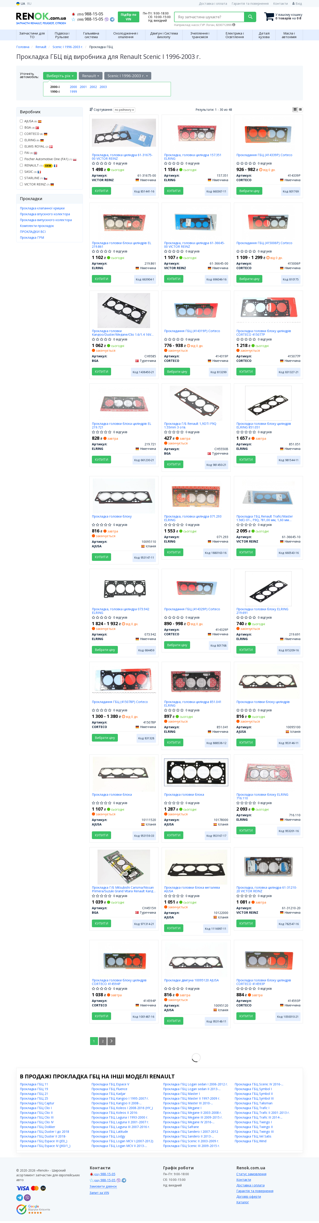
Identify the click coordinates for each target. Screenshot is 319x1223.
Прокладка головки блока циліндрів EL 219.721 (121, 426)
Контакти (280, 3)
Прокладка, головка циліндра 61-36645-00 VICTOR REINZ (194, 244)
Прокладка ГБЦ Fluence (109, 1091)
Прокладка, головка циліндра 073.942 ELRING (120, 611)
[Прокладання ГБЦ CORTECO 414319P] (196, 310)
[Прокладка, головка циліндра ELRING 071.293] (196, 496)
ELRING (32, 140)
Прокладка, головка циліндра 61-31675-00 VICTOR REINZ (122, 156)
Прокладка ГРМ (32, 237)
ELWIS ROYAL (36, 146)
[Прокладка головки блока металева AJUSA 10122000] (196, 868)
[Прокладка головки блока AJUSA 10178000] (196, 773)
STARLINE (33, 178)
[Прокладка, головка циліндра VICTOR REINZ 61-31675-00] (124, 132)
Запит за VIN (99, 1194)
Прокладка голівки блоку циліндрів (263, 703)
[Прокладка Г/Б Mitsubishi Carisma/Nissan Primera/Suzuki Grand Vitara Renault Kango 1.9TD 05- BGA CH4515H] (124, 868)
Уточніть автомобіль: (29, 75)
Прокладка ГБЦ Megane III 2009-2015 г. (193, 1119)
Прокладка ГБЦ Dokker (37, 1128)
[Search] (250, 17)
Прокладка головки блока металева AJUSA (192, 890)
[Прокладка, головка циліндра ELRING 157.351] (196, 134)
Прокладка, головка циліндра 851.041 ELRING (192, 704)
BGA (29, 127)
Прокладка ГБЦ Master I (181, 1095)
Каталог (242, 1204)
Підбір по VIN (128, 16)
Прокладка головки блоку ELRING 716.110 (262, 797)
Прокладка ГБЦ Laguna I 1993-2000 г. (119, 1119)
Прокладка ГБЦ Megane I (182, 1109)
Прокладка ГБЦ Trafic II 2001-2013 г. (262, 1114)
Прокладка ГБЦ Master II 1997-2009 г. (191, 1100)
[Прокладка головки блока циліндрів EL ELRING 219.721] (124, 403)
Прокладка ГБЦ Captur (37, 1105)
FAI (28, 152)
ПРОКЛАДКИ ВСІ (33, 231)
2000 (73, 87)
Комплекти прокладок (37, 226)
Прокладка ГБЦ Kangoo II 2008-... (116, 1105)
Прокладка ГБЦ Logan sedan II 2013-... (192, 1091)
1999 (73, 91)
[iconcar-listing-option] (300, 109)
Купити (101, 191)
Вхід (297, 3)
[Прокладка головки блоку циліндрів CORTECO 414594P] (124, 961)
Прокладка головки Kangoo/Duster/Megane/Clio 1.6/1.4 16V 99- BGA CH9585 (121, 333)
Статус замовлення (251, 1176)
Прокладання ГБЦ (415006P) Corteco (264, 243)
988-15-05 (87, 13)
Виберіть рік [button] (60, 75)
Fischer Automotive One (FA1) (48, 159)
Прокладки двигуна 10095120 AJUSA (191, 982)
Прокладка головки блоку (112, 517)
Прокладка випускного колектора (46, 220)
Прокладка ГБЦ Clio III (37, 1119)
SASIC (30, 171)
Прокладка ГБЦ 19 (34, 1091)
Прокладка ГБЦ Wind (250, 1143)
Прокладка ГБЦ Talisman (253, 1105)
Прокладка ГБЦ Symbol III (254, 1100)
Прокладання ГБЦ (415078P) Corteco (120, 703)
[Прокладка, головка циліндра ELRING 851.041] (196, 682)
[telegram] (19, 1199)
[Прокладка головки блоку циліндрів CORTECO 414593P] (268, 961)
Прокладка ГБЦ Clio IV (37, 1124)
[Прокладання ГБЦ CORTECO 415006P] (268, 222)
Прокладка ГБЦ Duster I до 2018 (44, 1133)
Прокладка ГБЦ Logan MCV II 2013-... (119, 1147)
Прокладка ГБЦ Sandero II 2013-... (188, 1138)
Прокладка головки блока (112, 796)
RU (29, 3)
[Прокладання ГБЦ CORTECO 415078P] (124, 680)
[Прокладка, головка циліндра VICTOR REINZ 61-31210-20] (268, 868)
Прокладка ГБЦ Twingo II (254, 1128)
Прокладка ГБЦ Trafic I (252, 1109)
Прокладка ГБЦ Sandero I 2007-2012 (190, 1133)
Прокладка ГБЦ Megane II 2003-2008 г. (192, 1114)
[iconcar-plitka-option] (295, 109)
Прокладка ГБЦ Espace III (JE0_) (43, 1143)
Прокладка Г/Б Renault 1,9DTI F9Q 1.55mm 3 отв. (190, 426)
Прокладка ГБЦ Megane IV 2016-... (188, 1124)
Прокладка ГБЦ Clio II (36, 1114)
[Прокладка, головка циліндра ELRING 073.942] (124, 589)
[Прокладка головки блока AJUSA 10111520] (124, 775)
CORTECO (33, 134)
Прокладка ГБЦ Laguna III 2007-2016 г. (120, 1128)
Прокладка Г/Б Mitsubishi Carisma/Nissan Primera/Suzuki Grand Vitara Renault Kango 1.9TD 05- (123, 890)
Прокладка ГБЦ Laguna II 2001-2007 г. (120, 1124)
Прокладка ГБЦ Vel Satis (253, 1138)
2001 (83, 87)
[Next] (112, 1043)
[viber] (27, 1199)
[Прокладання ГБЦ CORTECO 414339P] (268, 134)
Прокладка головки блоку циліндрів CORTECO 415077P (263, 333)
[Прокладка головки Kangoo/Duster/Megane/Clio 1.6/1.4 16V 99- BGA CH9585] (124, 310)
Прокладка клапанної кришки (42, 208)
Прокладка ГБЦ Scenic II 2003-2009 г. (191, 1143)
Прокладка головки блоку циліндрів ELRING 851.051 (263, 426)
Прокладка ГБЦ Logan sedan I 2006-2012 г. (195, 1086)
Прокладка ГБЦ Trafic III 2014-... (258, 1119)
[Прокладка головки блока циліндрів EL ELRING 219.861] (124, 222)
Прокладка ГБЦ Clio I (36, 1109)
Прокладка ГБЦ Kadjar (108, 1095)
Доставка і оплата (213, 3)
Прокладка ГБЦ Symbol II (254, 1095)
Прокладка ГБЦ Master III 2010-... (188, 1105)
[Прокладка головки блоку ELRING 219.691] (268, 589)
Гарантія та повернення (250, 3)
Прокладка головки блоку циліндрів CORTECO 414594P (119, 983)
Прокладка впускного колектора (45, 214)
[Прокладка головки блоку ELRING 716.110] (268, 775)
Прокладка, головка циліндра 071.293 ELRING (192, 519)
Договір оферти (248, 1198)
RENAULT (38, 165)
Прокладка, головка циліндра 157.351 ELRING (192, 156)
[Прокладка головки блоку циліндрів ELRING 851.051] (268, 403)
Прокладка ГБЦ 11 (34, 1086)
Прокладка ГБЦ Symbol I (253, 1091)
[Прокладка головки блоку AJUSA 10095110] (124, 496)
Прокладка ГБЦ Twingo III (254, 1133)
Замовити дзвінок (103, 1188)
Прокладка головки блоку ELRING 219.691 (262, 611)
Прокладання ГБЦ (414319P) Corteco (192, 331)
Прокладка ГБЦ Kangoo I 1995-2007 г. (120, 1100)
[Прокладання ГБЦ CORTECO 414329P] (196, 589)
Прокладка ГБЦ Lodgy (108, 1138)
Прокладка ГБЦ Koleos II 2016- (114, 1114)
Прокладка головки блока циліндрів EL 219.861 (121, 244)
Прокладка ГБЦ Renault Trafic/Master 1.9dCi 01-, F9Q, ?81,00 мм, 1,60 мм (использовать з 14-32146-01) (264, 519)
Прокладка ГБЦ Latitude (109, 1133)
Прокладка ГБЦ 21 (34, 1095)
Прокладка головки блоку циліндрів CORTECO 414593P (263, 983)
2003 (103, 87)
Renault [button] (90, 75)
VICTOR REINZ (37, 184)
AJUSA (31, 121)
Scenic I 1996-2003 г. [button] (128, 75)
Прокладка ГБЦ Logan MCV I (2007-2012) (122, 1143)
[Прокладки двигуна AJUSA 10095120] (196, 961)
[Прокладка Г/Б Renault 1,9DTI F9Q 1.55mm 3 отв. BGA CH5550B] (196, 403)
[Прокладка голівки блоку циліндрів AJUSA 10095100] (268, 682)
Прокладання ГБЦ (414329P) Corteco (192, 610)
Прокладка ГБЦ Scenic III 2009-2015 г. (191, 1147)
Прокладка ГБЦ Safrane (181, 1128)
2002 (93, 87)
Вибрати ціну (249, 191)
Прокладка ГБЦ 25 (34, 1100)
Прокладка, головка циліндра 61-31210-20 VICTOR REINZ (266, 890)
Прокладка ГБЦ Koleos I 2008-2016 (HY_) (122, 1109)
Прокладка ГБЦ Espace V (110, 1086)
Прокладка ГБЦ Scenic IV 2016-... (259, 1086)
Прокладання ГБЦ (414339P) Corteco (264, 155)
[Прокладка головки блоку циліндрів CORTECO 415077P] (268, 309)
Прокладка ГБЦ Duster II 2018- (43, 1138)
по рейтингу (124, 110)
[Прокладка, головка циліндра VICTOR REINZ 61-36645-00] (196, 222)
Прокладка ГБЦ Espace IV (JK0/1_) (45, 1147)
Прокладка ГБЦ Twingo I (253, 1124)
